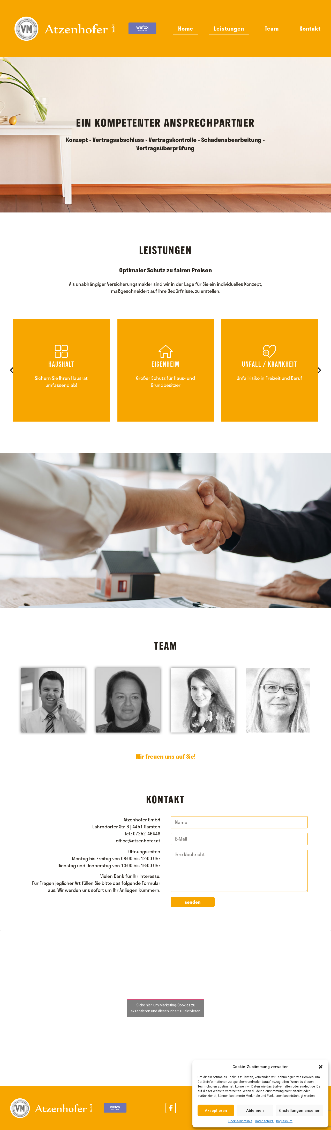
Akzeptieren (216, 1110)
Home (185, 28)
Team (272, 28)
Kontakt (310, 28)
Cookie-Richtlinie (240, 1121)
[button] (320, 1066)
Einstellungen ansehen (299, 1110)
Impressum (284, 1121)
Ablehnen (255, 1110)
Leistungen (229, 28)
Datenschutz (264, 1121)
